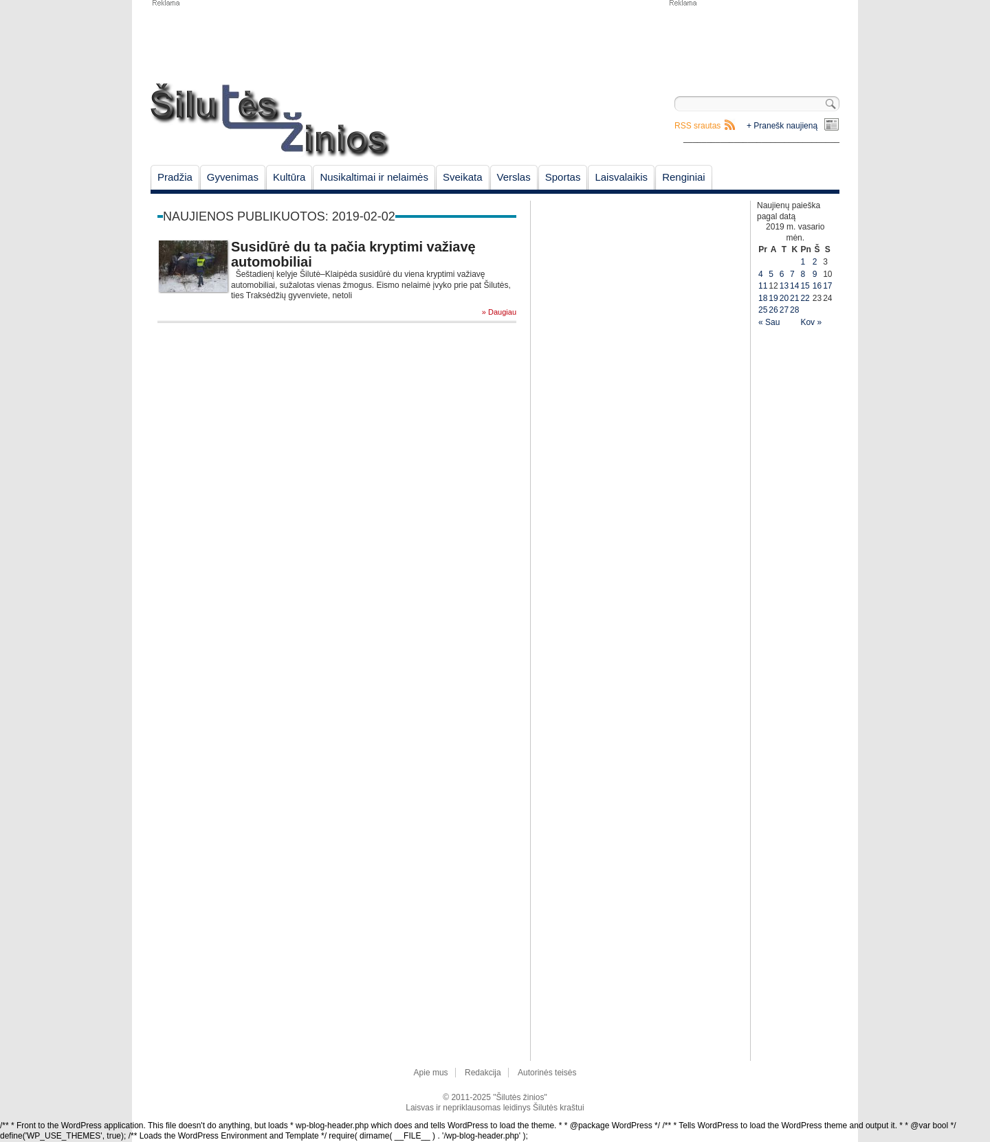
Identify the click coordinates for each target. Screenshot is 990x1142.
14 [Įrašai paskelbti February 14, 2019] (794, 286)
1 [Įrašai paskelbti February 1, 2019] (802, 262)
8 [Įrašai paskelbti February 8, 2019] (802, 274)
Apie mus (431, 1072)
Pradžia (174, 177)
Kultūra (289, 177)
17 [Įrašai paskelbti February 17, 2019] (827, 286)
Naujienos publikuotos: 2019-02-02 (279, 216)
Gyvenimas (232, 177)
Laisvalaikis (621, 177)
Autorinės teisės (547, 1072)
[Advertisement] (753, 41)
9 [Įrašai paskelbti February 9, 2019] (815, 274)
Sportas (563, 177)
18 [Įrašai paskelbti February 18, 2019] (762, 298)
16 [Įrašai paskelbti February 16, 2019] (817, 286)
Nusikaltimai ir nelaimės (374, 177)
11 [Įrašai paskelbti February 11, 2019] (762, 286)
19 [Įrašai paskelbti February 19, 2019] (773, 298)
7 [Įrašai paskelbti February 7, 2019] (792, 274)
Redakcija (483, 1072)
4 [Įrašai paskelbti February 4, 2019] (760, 274)
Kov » (811, 322)
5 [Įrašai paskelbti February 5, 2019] (771, 274)
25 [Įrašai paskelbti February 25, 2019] (762, 310)
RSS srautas (697, 126)
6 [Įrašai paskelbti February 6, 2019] (782, 274)
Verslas (514, 177)
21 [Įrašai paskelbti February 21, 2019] (794, 298)
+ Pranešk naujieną (782, 126)
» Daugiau (499, 312)
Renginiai (683, 177)
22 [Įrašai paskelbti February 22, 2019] (804, 298)
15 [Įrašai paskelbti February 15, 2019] (804, 286)
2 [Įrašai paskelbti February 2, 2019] (815, 262)
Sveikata (463, 177)
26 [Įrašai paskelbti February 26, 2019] (773, 310)
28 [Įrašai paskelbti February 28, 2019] (794, 310)
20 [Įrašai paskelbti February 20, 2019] (784, 298)
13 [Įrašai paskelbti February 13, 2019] (784, 286)
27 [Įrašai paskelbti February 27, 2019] (784, 310)
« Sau (769, 322)
